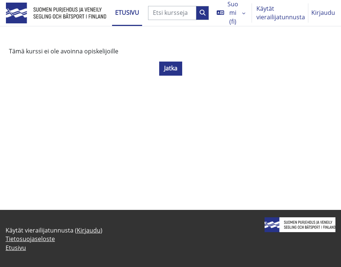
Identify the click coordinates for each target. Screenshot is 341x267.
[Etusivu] (56, 13)
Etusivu (16, 248)
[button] (231, 13)
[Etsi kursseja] (172, 13)
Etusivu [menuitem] (127, 13)
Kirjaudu (323, 13)
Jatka (170, 68)
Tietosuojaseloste (30, 239)
